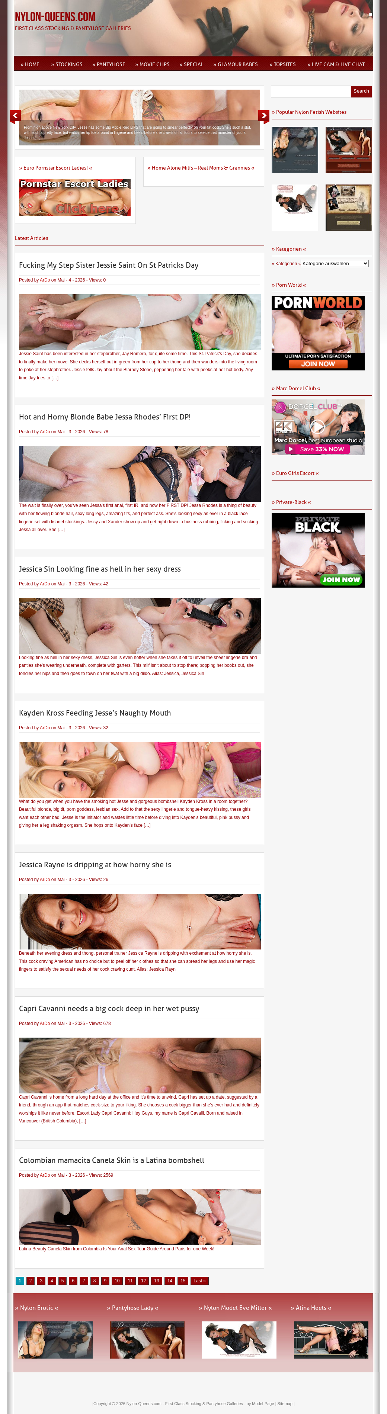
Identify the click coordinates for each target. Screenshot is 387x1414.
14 (169, 1280)
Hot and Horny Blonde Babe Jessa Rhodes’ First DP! (105, 416)
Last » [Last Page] (200, 1280)
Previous (15, 117)
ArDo (45, 280)
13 (156, 1280)
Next (263, 117)
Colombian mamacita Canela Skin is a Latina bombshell (111, 1160)
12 (143, 1280)
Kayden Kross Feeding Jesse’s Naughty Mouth (95, 712)
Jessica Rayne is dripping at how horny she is (95, 864)
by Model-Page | (262, 1403)
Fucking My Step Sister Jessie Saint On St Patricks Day (109, 265)
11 (130, 1280)
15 (182, 1280)
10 (117, 1280)
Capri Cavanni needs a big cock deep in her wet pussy (109, 1008)
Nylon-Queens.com (55, 17)
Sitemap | (286, 1403)
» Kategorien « (286, 263)
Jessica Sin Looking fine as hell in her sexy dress (100, 569)
